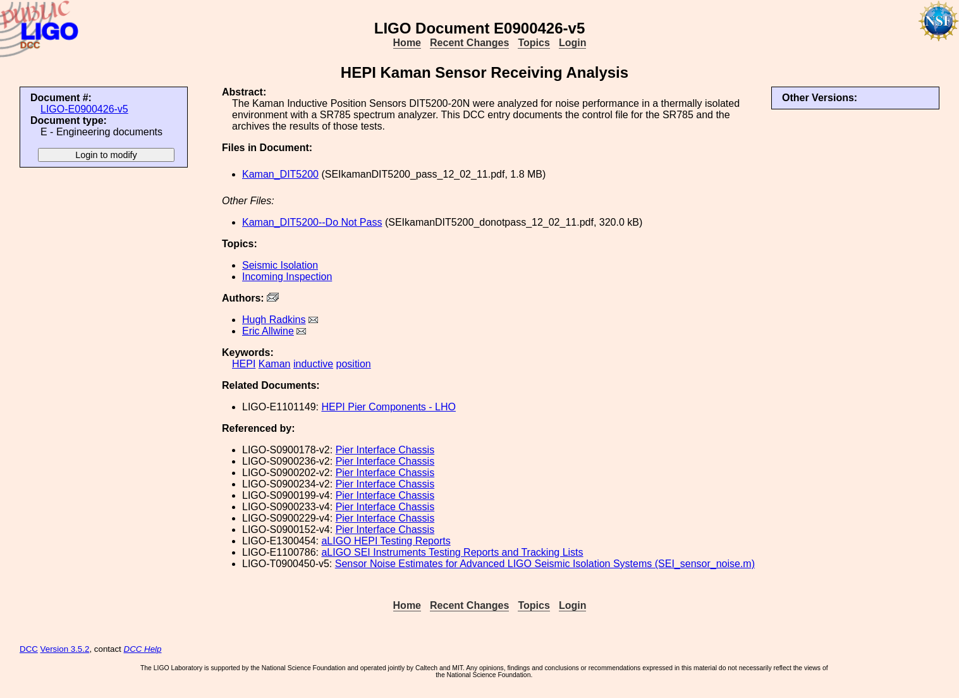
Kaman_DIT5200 (280, 174)
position (353, 363)
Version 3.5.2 (65, 649)
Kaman (275, 363)
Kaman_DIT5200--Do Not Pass (312, 222)
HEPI (243, 363)
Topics (533, 42)
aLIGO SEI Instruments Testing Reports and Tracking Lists (452, 552)
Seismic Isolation (280, 265)
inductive (313, 363)
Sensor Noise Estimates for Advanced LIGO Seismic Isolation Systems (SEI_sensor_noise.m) (545, 563)
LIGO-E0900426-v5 (84, 109)
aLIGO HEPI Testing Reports (385, 541)
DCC (29, 649)
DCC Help (143, 649)
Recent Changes (469, 42)
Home (407, 42)
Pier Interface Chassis (385, 449)
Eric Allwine (268, 331)
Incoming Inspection (287, 276)
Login (573, 42)
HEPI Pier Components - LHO (388, 406)
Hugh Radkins (274, 319)
